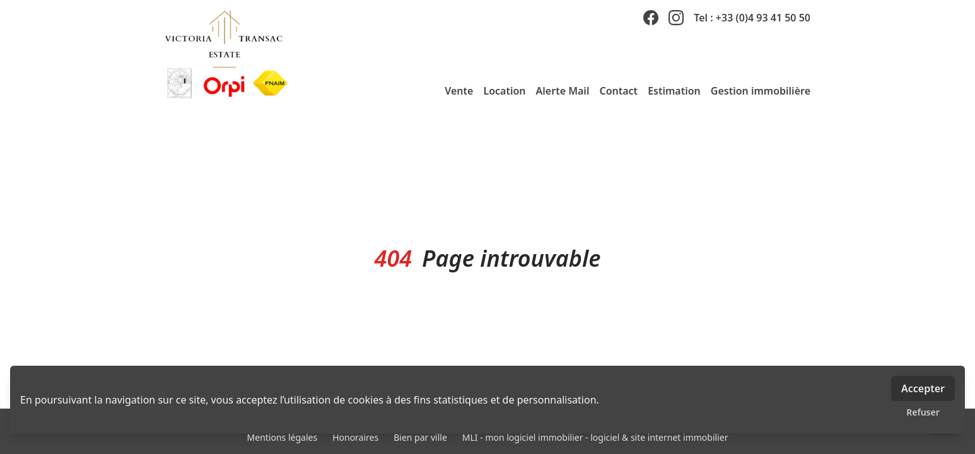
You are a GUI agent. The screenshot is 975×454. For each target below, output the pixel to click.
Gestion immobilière (760, 91)
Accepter (923, 388)
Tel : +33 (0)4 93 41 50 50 (752, 18)
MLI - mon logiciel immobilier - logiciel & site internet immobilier (595, 437)
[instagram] (676, 17)
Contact (618, 91)
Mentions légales (282, 437)
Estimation (674, 91)
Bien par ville (420, 437)
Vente (459, 91)
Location (504, 91)
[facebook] (650, 17)
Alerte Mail (563, 91)
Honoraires (355, 437)
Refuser (923, 412)
